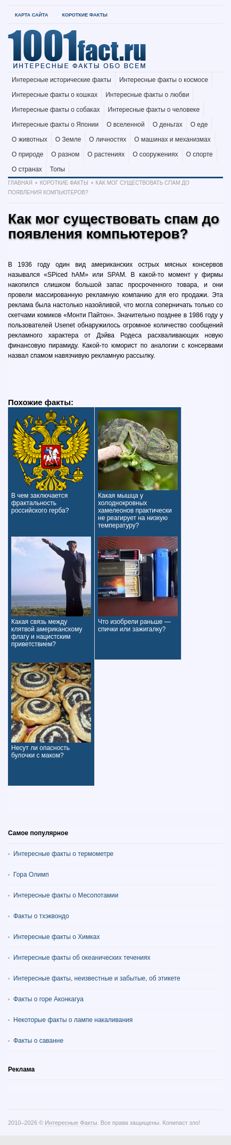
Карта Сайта (31, 15)
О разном (65, 154)
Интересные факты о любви (147, 94)
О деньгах (168, 124)
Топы (57, 169)
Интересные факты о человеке (154, 109)
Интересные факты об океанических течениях (82, 957)
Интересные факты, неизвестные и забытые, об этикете (96, 978)
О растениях (106, 154)
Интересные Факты (71, 1122)
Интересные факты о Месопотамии (66, 895)
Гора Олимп (31, 874)
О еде (199, 124)
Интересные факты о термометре (63, 854)
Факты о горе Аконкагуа (48, 999)
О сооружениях (155, 154)
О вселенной (125, 124)
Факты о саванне (38, 1040)
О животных (29, 139)
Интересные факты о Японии (55, 124)
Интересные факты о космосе (163, 80)
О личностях (107, 139)
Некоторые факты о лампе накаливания (73, 1020)
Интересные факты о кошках (54, 94)
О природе (27, 154)
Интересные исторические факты (61, 80)
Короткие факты (84, 15)
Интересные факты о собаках (56, 109)
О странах (27, 169)
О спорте (199, 154)
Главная (20, 183)
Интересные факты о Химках (56, 937)
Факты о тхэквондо (41, 916)
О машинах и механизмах (172, 139)
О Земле (68, 139)
